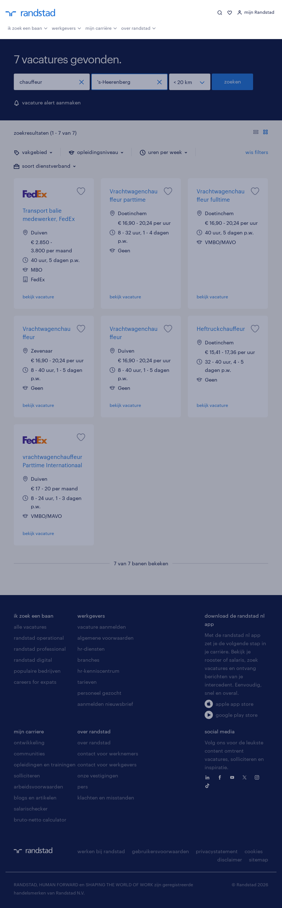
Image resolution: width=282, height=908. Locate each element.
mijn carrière (101, 28)
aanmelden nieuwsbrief (105, 704)
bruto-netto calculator (40, 820)
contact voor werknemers (107, 753)
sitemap (258, 859)
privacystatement (217, 851)
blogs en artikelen (35, 797)
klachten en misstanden (105, 797)
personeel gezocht (99, 693)
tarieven (87, 682)
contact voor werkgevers (107, 764)
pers (82, 786)
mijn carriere (29, 731)
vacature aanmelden (101, 627)
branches (88, 660)
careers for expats (35, 682)
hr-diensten (91, 649)
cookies (254, 851)
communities (29, 753)
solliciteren (27, 775)
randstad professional (40, 649)
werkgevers (66, 28)
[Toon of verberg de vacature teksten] (260, 133)
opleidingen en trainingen (44, 764)
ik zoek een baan (28, 28)
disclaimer (229, 859)
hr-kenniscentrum (98, 671)
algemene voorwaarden (105, 638)
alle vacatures (30, 627)
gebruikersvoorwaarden (160, 851)
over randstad (138, 28)
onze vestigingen (97, 775)
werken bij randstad (101, 851)
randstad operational (39, 638)
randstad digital (33, 660)
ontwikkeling (29, 742)
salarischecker (31, 809)
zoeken (232, 82)
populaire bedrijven (37, 671)
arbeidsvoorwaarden (38, 786)
